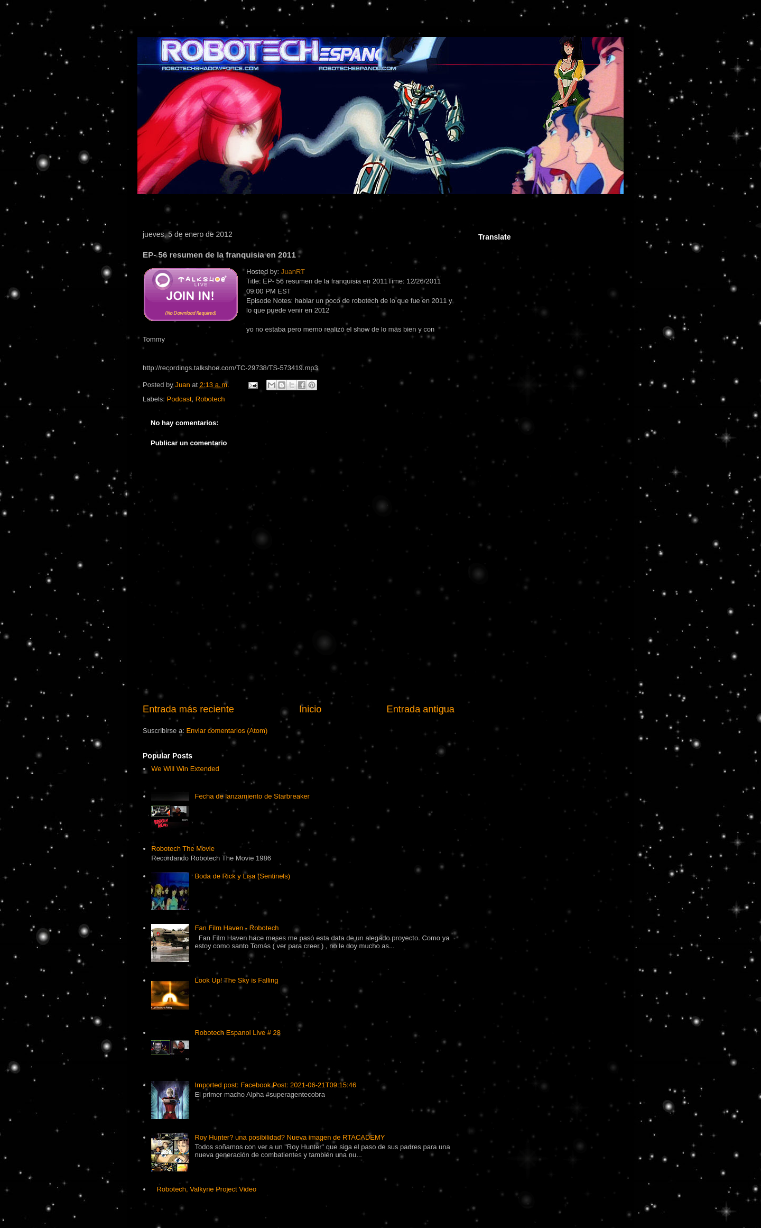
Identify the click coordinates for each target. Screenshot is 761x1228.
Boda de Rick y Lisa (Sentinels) (242, 876)
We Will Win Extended (185, 769)
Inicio (310, 709)
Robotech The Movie (183, 849)
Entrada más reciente (188, 709)
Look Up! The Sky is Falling (236, 980)
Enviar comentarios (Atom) (226, 731)
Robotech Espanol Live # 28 (237, 1033)
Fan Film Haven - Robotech (236, 928)
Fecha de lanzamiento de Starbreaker (252, 796)
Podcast (179, 399)
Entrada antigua (420, 709)
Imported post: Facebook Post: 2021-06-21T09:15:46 (275, 1085)
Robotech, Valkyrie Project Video (206, 1189)
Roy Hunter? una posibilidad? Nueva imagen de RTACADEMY (289, 1137)
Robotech (210, 399)
